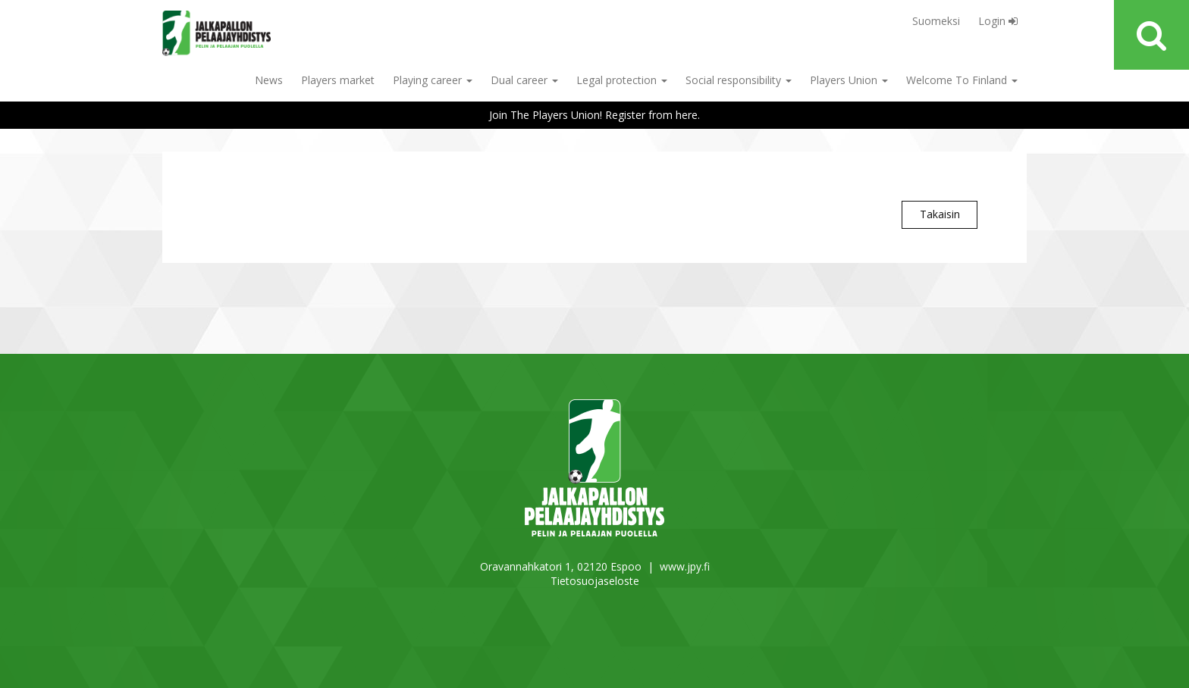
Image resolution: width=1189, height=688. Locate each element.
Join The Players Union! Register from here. (594, 115)
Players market (338, 80)
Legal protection (621, 80)
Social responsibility (738, 80)
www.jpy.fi (685, 566)
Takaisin (940, 214)
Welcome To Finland (962, 80)
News (269, 80)
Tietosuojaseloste (595, 581)
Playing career (432, 80)
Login (998, 21)
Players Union (849, 80)
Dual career (524, 80)
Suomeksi (936, 21)
